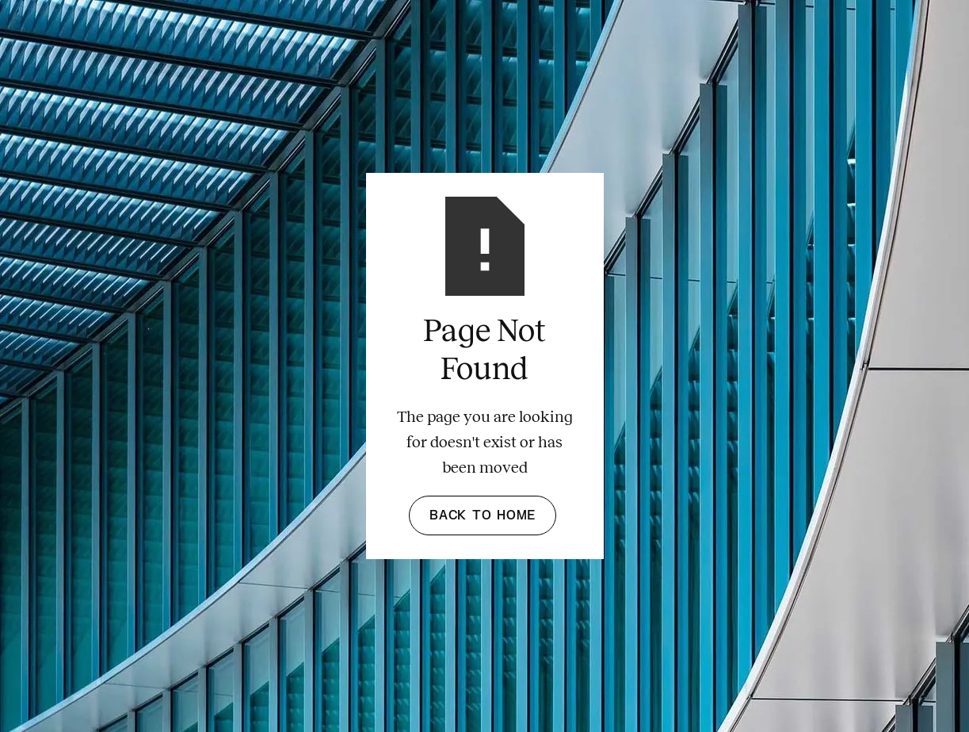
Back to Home (482, 515)
